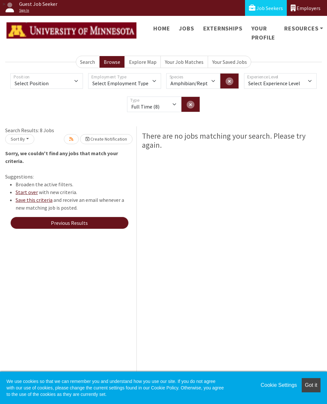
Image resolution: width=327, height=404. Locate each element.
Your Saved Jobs (229, 62)
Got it (311, 385)
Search (87, 62)
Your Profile (263, 33)
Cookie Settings (279, 385)
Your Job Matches (184, 62)
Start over (27, 192)
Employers (306, 8)
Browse (112, 62)
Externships (222, 28)
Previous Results (69, 223)
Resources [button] (301, 28)
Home (161, 28)
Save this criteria (34, 200)
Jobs (186, 28)
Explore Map (143, 62)
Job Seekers (266, 8)
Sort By (18, 139)
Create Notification (106, 139)
